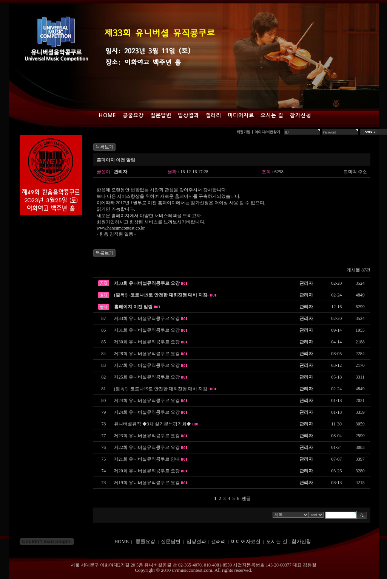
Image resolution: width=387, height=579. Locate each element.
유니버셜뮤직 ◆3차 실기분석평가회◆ (152, 424)
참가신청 (300, 115)
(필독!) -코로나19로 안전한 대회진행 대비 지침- (161, 295)
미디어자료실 (246, 541)
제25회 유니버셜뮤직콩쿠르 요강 (147, 377)
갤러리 (213, 115)
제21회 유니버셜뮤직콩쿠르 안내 (147, 459)
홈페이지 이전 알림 (133, 306)
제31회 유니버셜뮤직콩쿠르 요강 (147, 330)
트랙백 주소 (355, 171)
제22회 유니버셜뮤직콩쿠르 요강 (147, 447)
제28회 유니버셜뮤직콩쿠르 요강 (147, 353)
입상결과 (188, 115)
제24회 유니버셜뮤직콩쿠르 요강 (147, 400)
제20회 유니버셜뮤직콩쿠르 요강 (147, 470)
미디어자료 (241, 115)
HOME (121, 541)
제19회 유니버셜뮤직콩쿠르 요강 (147, 482)
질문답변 (160, 115)
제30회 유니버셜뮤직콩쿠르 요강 (147, 342)
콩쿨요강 (133, 115)
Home (107, 115)
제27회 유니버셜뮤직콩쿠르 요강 (147, 365)
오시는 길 (272, 115)
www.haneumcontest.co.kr (121, 228)
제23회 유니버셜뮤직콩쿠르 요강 (147, 435)
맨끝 (246, 498)
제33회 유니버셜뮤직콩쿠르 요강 (147, 283)
